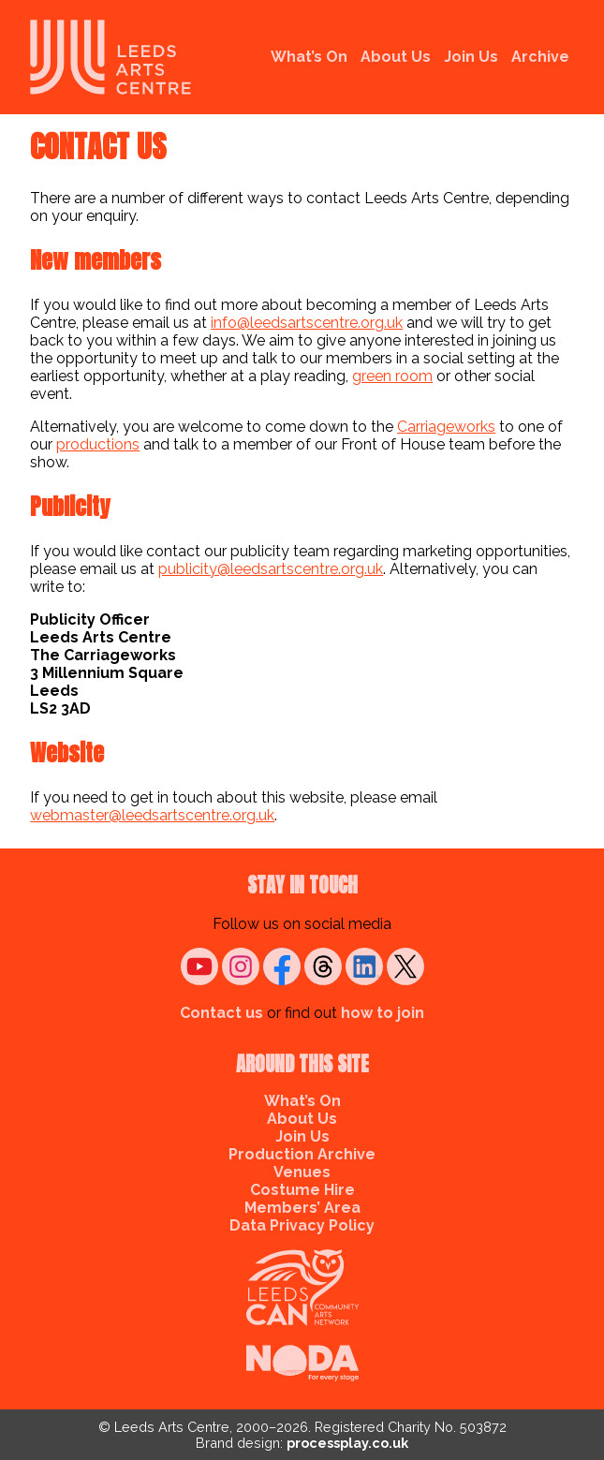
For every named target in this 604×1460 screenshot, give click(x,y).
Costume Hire (302, 1190)
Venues (302, 1172)
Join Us (471, 57)
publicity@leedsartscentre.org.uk (270, 569)
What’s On (309, 57)
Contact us (221, 1013)
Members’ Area (302, 1208)
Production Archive (302, 1154)
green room (392, 376)
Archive (540, 57)
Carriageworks (446, 426)
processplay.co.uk (347, 1443)
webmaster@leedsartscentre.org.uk (152, 815)
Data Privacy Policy (302, 1225)
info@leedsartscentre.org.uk (307, 323)
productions (98, 444)
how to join (382, 1013)
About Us (396, 57)
